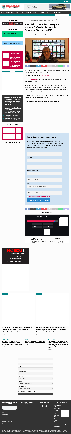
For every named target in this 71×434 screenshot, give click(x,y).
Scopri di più (57, 421)
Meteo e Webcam (57, 12)
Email (28, 164)
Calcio (48, 33)
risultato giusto (32, 79)
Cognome (29, 157)
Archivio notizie (5, 414)
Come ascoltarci (5, 416)
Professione (30, 177)
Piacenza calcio (53, 33)
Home (2, 12)
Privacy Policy (47, 432)
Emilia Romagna (37, 226)
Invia (17, 34)
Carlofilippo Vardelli (40, 33)
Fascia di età (30, 183)
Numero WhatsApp (32, 170)
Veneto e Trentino (48, 226)
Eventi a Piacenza (26, 12)
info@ (58, 420)
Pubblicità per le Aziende (7, 421)
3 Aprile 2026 (5, 333)
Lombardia (48, 223)
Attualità (35, 12)
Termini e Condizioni (54, 432)
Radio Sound (3, 1)
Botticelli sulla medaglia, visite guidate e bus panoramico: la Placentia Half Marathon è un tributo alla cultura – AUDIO (15, 56)
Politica (48, 12)
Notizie (33, 18)
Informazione (4, 418)
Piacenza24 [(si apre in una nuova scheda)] (18, 43)
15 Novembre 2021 (30, 33)
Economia (42, 12)
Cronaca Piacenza (10, 12)
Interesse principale (32, 190)
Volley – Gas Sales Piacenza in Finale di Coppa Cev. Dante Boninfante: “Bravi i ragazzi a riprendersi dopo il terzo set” (12, 112)
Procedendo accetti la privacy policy (39, 196)
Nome (28, 151)
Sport (17, 12)
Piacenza (37, 223)
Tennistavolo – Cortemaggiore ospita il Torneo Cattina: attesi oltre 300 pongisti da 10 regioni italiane (13, 108)
